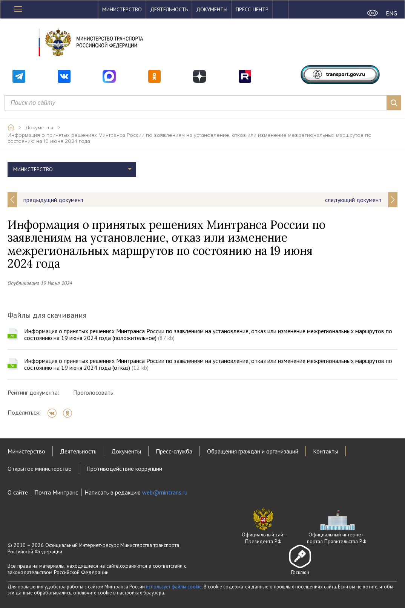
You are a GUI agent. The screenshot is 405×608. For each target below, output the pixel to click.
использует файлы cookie (174, 586)
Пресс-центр (252, 9)
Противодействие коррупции (124, 468)
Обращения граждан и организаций (252, 451)
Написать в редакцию (135, 492)
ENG (391, 13)
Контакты (325, 451)
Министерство (122, 9)
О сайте (18, 492)
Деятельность (169, 9)
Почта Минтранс (56, 492)
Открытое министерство (40, 468)
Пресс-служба (174, 451)
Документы (211, 9)
